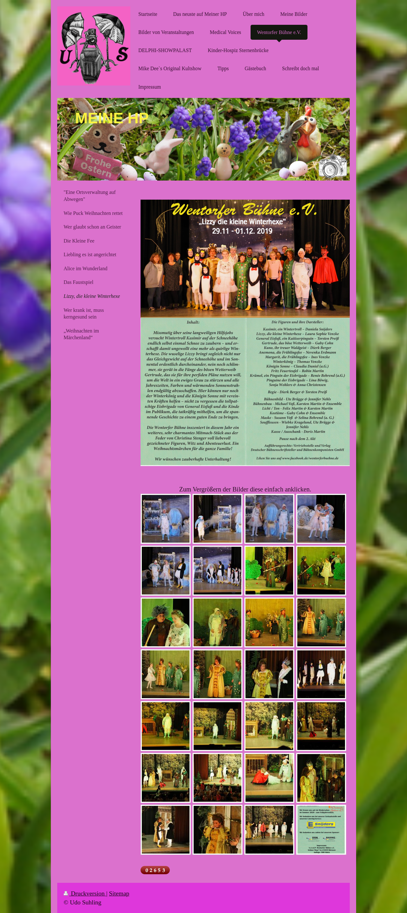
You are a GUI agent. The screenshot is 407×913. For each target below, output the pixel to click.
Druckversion (85, 893)
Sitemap (119, 893)
